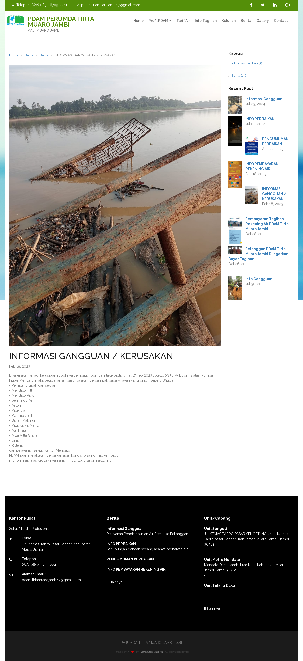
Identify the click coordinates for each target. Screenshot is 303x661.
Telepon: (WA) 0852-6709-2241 (39, 5)
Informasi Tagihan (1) (245, 63)
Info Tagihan (206, 21)
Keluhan (229, 21)
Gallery (262, 21)
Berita (246, 21)
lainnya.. (115, 582)
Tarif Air (183, 21)
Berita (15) (237, 75)
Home (138, 21)
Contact (281, 21)
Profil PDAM (158, 21)
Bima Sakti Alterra (153, 651)
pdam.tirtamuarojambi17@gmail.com (108, 5)
